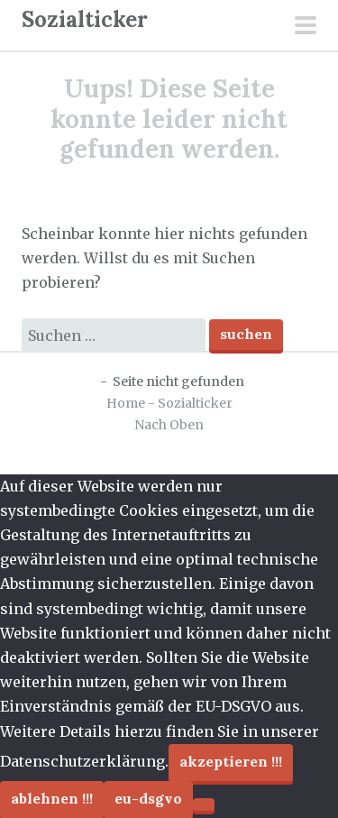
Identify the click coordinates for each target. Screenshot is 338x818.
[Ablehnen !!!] (204, 804)
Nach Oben (169, 425)
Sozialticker (85, 19)
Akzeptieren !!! (230, 761)
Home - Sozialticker (169, 403)
